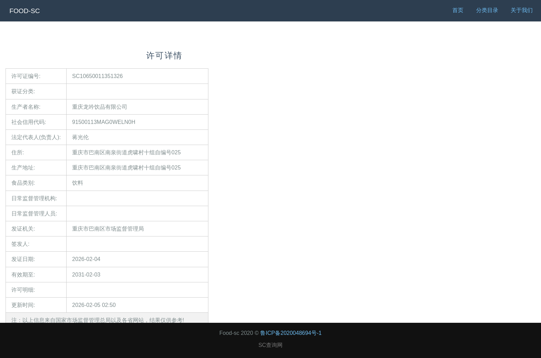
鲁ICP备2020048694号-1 (291, 333)
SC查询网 (270, 345)
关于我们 (522, 10)
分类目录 (487, 10)
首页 (457, 10)
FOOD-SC (24, 10)
